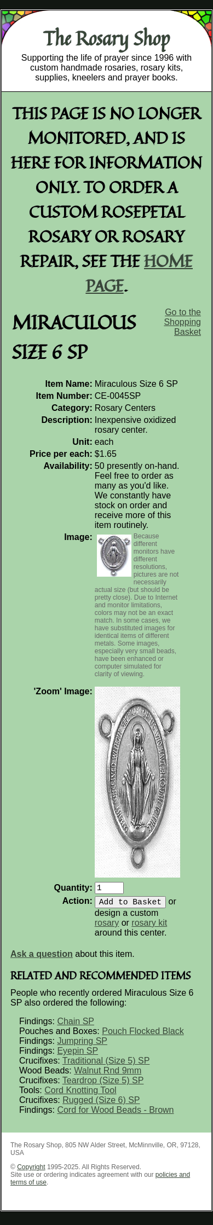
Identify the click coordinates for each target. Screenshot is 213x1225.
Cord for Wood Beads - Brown (115, 1114)
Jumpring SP (82, 1045)
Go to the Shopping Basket (182, 321)
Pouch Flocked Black (142, 1035)
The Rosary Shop (106, 38)
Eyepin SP (77, 1055)
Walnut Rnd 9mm (107, 1074)
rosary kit (149, 927)
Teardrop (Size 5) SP (103, 1084)
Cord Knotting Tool (80, 1094)
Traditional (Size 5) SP (105, 1065)
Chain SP (75, 1025)
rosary (107, 927)
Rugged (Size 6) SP (101, 1104)
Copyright (31, 1171)
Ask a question (41, 958)
